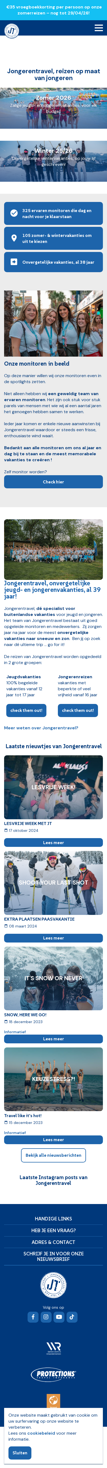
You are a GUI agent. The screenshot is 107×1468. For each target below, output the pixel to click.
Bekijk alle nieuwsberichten (53, 1155)
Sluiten (20, 1452)
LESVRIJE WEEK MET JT (28, 823)
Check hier (53, 482)
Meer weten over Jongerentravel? (41, 728)
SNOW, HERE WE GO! (25, 1014)
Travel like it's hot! (22, 1115)
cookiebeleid (41, 1433)
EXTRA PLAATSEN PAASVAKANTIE (39, 919)
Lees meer (53, 842)
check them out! (26, 710)
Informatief (15, 1031)
